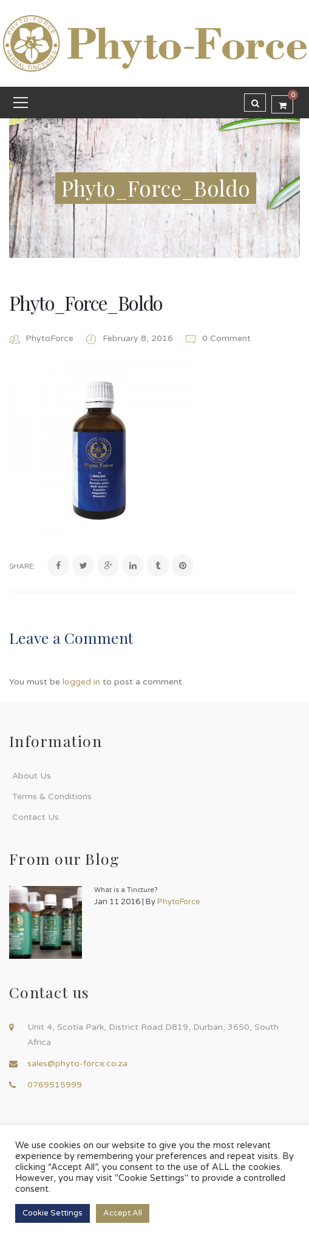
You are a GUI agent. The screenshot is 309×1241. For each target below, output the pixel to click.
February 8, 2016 (139, 338)
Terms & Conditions (52, 796)
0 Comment (218, 338)
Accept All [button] (122, 1213)
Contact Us (35, 817)
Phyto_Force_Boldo (86, 302)
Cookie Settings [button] (52, 1213)
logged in (81, 682)
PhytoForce (49, 338)
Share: (22, 566)
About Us (31, 776)
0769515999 (54, 1085)
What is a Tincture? (126, 890)
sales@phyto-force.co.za (77, 1063)
